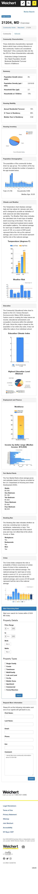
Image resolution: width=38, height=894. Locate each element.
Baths (7, 648)
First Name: (9, 713)
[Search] (28, 3)
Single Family (11, 664)
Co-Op (8, 678)
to (5, 633)
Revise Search (29, 12)
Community (7, 34)
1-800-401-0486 (20, 795)
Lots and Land (11, 675)
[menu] (34, 3)
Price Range (9, 625)
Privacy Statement (10, 815)
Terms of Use (8, 810)
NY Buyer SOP (8, 832)
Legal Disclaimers (9, 806)
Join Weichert (8, 823)
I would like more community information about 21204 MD (19, 764)
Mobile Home (11, 681)
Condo (8, 666)
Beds (6, 641)
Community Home (9, 28)
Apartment (10, 684)
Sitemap (6, 819)
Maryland (21, 28)
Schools (17, 34)
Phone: (7, 736)
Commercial (10, 687)
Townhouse (10, 669)
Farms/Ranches (12, 690)
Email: (7, 729)
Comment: (8, 752)
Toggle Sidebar (6, 16)
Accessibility (7, 828)
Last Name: (9, 721)
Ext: (6, 744)
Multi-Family (10, 672)
